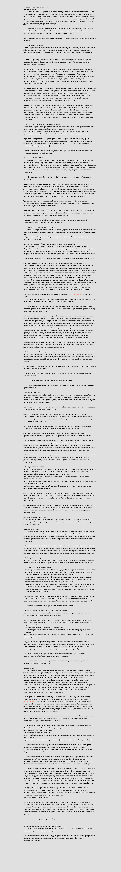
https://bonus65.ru (75, 294)
